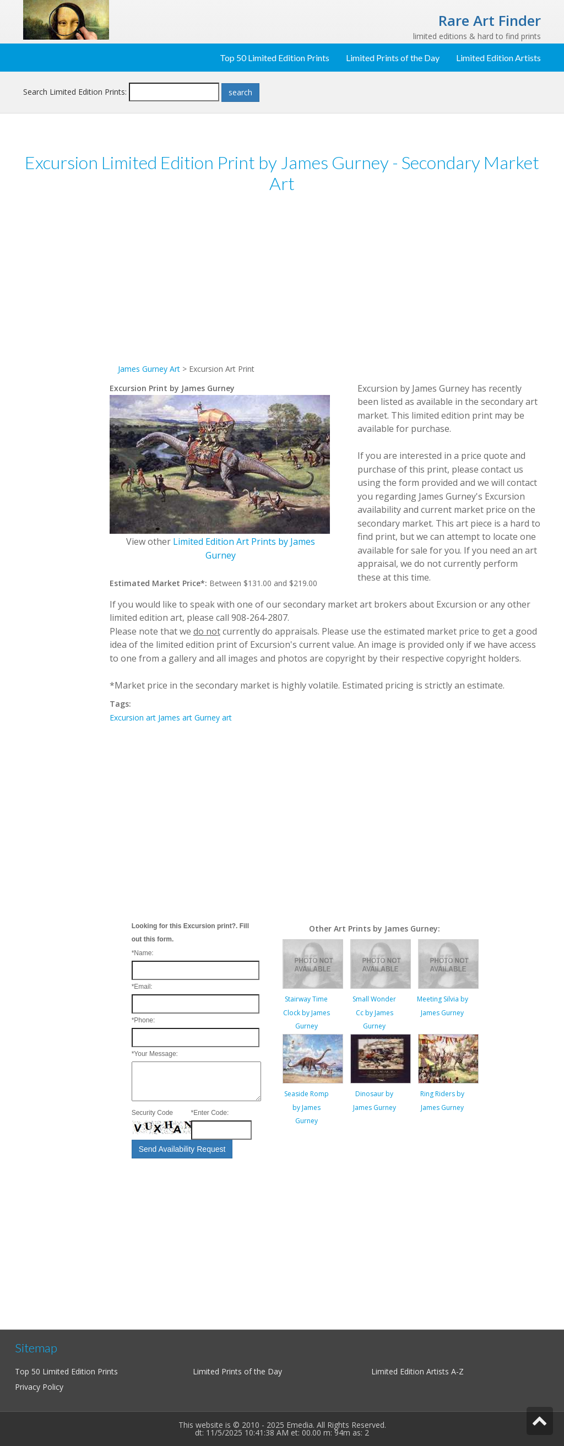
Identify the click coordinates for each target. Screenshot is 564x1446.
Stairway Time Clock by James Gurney (306, 1012)
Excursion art (133, 717)
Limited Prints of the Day (393, 57)
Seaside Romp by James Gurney (306, 1107)
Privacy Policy (39, 1387)
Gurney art (213, 717)
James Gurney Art (149, 369)
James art (175, 717)
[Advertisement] (66, 373)
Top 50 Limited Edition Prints (274, 57)
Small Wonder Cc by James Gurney (374, 1012)
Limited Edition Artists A (413, 1371)
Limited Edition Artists (498, 57)
